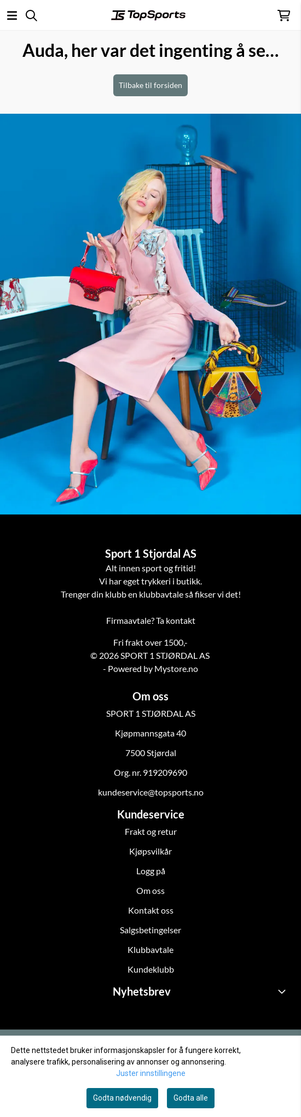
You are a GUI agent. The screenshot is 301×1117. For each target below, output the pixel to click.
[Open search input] (31, 15)
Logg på (150, 870)
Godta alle (190, 1097)
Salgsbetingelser (150, 930)
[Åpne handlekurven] (283, 15)
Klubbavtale (150, 949)
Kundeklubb (151, 969)
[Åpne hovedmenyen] (12, 15)
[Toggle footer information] (283, 991)
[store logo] (148, 15)
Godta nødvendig (122, 1097)
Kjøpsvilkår (150, 851)
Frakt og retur (151, 831)
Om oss (150, 890)
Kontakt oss (150, 910)
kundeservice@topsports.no (151, 792)
